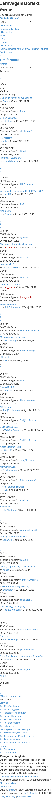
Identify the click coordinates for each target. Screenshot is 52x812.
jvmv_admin (9, 247)
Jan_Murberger (27, 460)
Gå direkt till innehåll (10, 18)
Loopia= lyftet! (7, 264)
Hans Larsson (27, 400)
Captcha (4, 636)
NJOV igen (5, 407)
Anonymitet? (6, 507)
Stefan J (8, 214)
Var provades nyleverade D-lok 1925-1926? (21, 191)
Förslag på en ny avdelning (13, 536)
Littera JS (7, 450)
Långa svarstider (8, 304)
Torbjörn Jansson (11, 410)
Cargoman (8, 390)
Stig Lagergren (10, 470)
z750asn (24, 500)
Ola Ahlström (9, 510)
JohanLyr (7, 540)
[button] (0, 81)
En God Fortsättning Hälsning (14, 586)
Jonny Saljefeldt (28, 530)
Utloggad (4, 357)
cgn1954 (24, 237)
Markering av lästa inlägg (12, 337)
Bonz (5, 101)
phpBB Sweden (30, 793)
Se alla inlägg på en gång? (13, 606)
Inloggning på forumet (10, 284)
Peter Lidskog (10, 340)
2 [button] (0, 78)
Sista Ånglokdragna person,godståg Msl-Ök (21, 656)
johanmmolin (26, 649)
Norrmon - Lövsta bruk (11, 158)
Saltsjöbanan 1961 (9, 427)
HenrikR (7, 194)
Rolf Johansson (12, 307)
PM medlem (6, 138)
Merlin (23, 380)
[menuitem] (9, 29)
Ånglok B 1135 (7, 387)
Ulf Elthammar (27, 184)
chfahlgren (8, 121)
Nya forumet (6, 211)
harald (23, 257)
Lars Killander (11, 161)
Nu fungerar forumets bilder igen (16, 244)
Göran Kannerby (28, 580)
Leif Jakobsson (10, 267)
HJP (5, 360)
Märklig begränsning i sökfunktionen (17, 566)
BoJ (22, 204)
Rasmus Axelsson (12, 610)
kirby (5, 141)
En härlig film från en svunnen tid (16, 98)
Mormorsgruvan (8, 467)
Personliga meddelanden (12, 487)
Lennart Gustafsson (30, 330)
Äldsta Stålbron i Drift (10, 447)
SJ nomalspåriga (8, 118)
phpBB (12, 790)
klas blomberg (10, 639)
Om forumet (9, 60)
